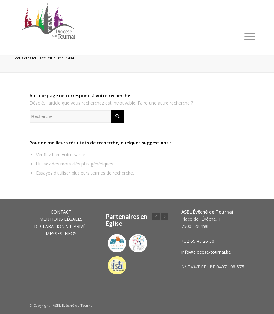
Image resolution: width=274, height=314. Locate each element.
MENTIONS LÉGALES (61, 219)
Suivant (164, 216)
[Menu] (249, 36)
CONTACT (61, 212)
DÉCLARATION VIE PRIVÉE (61, 226)
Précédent (156, 216)
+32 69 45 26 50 (197, 241)
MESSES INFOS (61, 233)
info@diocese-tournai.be (206, 252)
